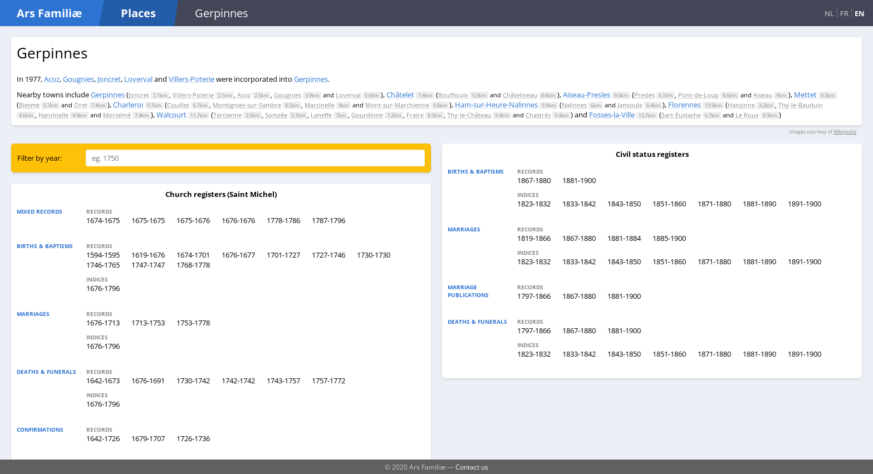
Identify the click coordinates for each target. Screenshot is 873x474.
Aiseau (762, 95)
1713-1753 (148, 323)
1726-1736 (193, 438)
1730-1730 (373, 255)
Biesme (29, 105)
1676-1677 (238, 255)
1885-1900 (669, 238)
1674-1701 (193, 255)
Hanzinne (741, 105)
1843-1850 (624, 204)
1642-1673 (103, 381)
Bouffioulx (453, 95)
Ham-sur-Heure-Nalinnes (496, 105)
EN (860, 13)
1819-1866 (534, 238)
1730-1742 (193, 381)
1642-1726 (103, 438)
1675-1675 (148, 220)
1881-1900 (579, 180)
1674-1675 (103, 220)
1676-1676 (238, 220)
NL (829, 13)
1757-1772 (328, 381)
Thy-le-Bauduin (800, 105)
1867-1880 (534, 180)
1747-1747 (148, 265)
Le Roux (747, 115)
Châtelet (400, 95)
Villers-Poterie (191, 79)
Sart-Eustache (681, 115)
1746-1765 (103, 265)
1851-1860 (669, 204)
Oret (80, 105)
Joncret (109, 79)
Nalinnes (574, 105)
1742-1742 (238, 381)
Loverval (138, 79)
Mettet (805, 95)
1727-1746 (328, 255)
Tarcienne (227, 115)
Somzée (276, 115)
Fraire (415, 115)
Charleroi (128, 105)
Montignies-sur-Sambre (247, 105)
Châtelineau (520, 95)
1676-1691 (148, 381)
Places (138, 13)
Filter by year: (39, 158)
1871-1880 (714, 204)
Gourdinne (367, 115)
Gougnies (78, 79)
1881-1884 (624, 238)
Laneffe (321, 115)
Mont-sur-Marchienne (397, 105)
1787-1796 (328, 220)
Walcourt (171, 115)
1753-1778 (193, 323)
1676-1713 (103, 323)
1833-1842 (579, 204)
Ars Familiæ (49, 13)
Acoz (52, 79)
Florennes (684, 105)
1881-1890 (759, 204)
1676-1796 (103, 288)
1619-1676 (148, 255)
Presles (644, 95)
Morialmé (117, 115)
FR (844, 13)
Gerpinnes (311, 79)
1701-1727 (283, 255)
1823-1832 (534, 204)
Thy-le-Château (469, 115)
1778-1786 (283, 220)
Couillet (178, 105)
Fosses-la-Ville (612, 115)
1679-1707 (148, 438)
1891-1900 (804, 204)
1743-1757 (283, 381)
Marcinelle (320, 105)
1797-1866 (534, 296)
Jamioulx (630, 105)
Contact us (471, 466)
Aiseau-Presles (586, 95)
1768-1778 (193, 265)
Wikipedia (844, 131)
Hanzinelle (53, 115)
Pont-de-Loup (698, 95)
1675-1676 (193, 220)
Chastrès (538, 115)
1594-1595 (103, 255)
